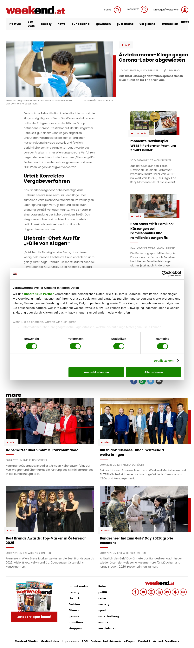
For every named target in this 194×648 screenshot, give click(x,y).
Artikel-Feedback (166, 641)
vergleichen (107, 628)
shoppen (75, 628)
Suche (112, 9)
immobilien (169, 24)
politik (103, 592)
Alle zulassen (153, 372)
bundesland (80, 24)
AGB (84, 641)
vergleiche (147, 24)
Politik (138, 216)
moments (140, 133)
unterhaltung (108, 616)
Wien (127, 45)
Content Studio (26, 641)
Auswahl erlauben (96, 372)
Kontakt (144, 641)
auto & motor (78, 586)
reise (102, 598)
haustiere (75, 622)
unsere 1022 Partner (39, 293)
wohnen (104, 622)
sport (102, 610)
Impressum (70, 641)
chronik (74, 598)
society (46, 24)
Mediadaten (50, 641)
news (61, 24)
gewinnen (103, 24)
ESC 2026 (31, 24)
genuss (73, 616)
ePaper (129, 641)
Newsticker (137, 9)
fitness (73, 610)
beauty (73, 592)
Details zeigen (163, 360)
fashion (74, 604)
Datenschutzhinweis (106, 641)
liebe (102, 586)
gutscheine (125, 24)
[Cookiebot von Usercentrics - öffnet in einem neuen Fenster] (164, 274)
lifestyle (15, 24)
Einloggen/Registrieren (170, 9)
